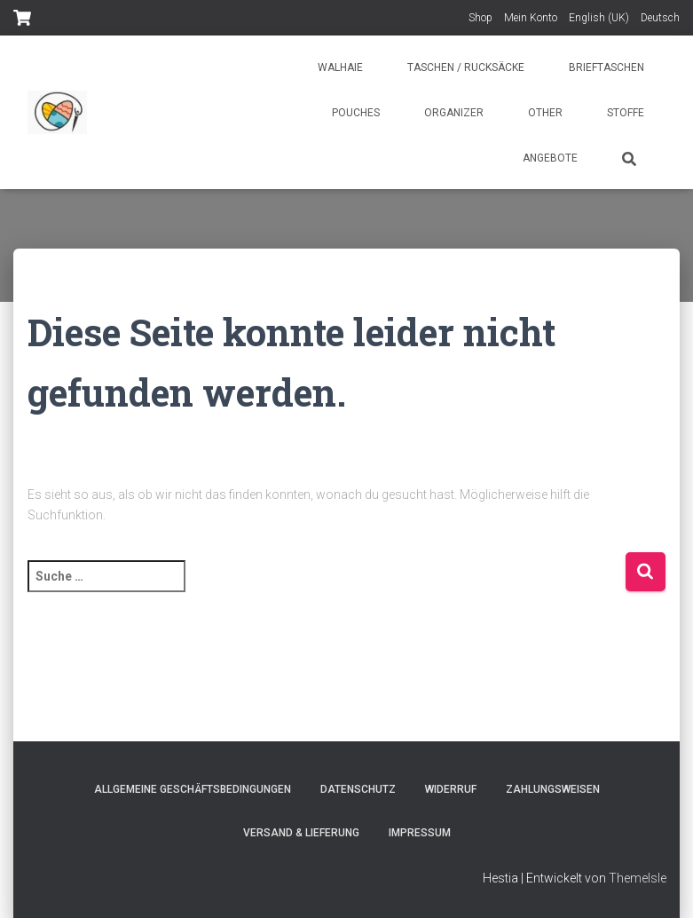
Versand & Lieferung (301, 833)
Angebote (550, 158)
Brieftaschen (606, 67)
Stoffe (625, 113)
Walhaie (340, 67)
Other (545, 113)
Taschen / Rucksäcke (465, 67)
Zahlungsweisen (553, 789)
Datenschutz (358, 789)
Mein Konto (530, 18)
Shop (480, 18)
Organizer (454, 113)
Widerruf (450, 789)
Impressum (420, 833)
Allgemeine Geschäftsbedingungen (192, 789)
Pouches (356, 113)
